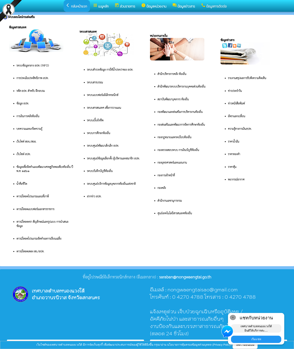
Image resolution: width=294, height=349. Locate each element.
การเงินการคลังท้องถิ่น (27, 116)
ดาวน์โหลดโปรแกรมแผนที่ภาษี (33, 196)
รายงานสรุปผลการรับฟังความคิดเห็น (247, 78)
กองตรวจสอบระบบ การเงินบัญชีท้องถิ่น (179, 150)
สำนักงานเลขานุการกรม (170, 200)
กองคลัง (162, 187)
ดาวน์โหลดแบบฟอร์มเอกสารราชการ (35, 209)
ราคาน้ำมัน (233, 141)
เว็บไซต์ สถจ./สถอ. (26, 141)
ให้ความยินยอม (245, 344)
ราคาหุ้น (232, 166)
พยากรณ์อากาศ (236, 179)
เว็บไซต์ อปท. (23, 154)
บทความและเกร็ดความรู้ (29, 128)
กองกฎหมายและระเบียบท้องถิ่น (174, 137)
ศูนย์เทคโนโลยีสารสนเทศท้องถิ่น (175, 213)
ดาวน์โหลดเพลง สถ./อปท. (30, 251)
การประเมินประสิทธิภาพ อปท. (32, 78)
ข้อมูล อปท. (22, 103)
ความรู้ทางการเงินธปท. (240, 128)
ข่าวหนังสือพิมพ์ (236, 103)
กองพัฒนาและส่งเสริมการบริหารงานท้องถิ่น (180, 111)
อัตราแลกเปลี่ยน (236, 116)
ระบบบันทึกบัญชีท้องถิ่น (100, 171)
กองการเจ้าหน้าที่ (166, 175)
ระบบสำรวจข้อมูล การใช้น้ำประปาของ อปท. (110, 69)
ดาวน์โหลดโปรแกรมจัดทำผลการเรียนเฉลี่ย (39, 238)
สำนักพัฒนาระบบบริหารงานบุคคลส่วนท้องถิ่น (182, 86)
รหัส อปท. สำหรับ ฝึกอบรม (30, 90)
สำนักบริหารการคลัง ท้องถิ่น (172, 73)
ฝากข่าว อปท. (94, 196)
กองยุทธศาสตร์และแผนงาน (172, 162)
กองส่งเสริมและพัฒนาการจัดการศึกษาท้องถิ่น (182, 124)
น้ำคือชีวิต (21, 183)
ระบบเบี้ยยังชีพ (95, 120)
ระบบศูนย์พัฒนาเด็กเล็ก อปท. (103, 145)
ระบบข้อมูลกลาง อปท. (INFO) (32, 65)
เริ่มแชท (256, 339)
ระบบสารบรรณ (95, 82)
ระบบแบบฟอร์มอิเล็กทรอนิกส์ (103, 94)
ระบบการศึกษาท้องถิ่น (99, 133)
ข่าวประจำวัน (235, 90)
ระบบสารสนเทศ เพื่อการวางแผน (104, 107)
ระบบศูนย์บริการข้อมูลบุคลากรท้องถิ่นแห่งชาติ (111, 183)
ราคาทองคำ (234, 154)
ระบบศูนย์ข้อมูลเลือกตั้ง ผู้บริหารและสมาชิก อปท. (113, 158)
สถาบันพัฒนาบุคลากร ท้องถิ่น (174, 99)
